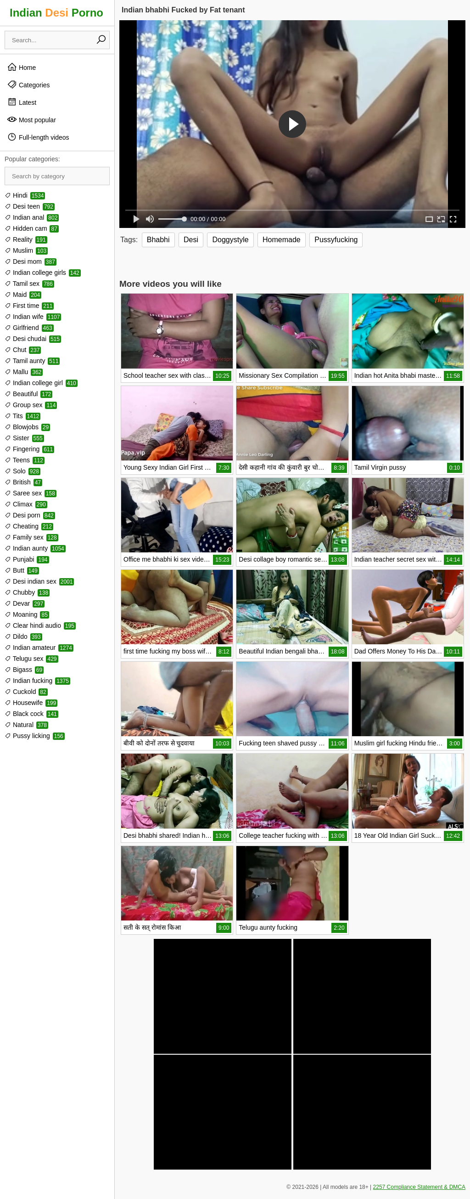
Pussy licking (35, 735)
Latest (21, 102)
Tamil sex (29, 283)
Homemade (282, 240)
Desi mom (30, 261)
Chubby (27, 592)
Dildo (23, 636)
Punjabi (27, 559)
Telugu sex (31, 658)
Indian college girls (43, 272)
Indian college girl (41, 382)
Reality (26, 239)
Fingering (29, 449)
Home (21, 67)
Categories (28, 85)
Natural (26, 724)
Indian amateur (39, 647)
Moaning (27, 614)
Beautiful (28, 394)
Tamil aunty (32, 360)
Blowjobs (27, 427)
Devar (25, 603)
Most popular (31, 119)
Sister (24, 438)
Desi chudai (33, 338)
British (23, 482)
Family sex (31, 537)
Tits (22, 416)
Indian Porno (56, 12)
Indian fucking (37, 680)
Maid (23, 294)
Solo (22, 471)
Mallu (24, 371)
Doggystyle (230, 240)
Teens (25, 460)
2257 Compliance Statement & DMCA (419, 1187)
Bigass (24, 669)
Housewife (31, 702)
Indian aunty (35, 548)
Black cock (31, 713)
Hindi (25, 195)
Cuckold (26, 691)
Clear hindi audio (40, 625)
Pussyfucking (336, 240)
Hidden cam (32, 228)
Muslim (26, 250)
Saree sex (30, 493)
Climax (26, 504)
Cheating (29, 526)
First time (29, 305)
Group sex (31, 405)
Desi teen (30, 206)
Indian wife (33, 316)
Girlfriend (29, 327)
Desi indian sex (39, 581)
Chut (23, 349)
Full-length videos (38, 137)
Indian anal (32, 217)
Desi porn (30, 515)
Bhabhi (158, 240)
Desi (191, 240)
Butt (22, 570)
